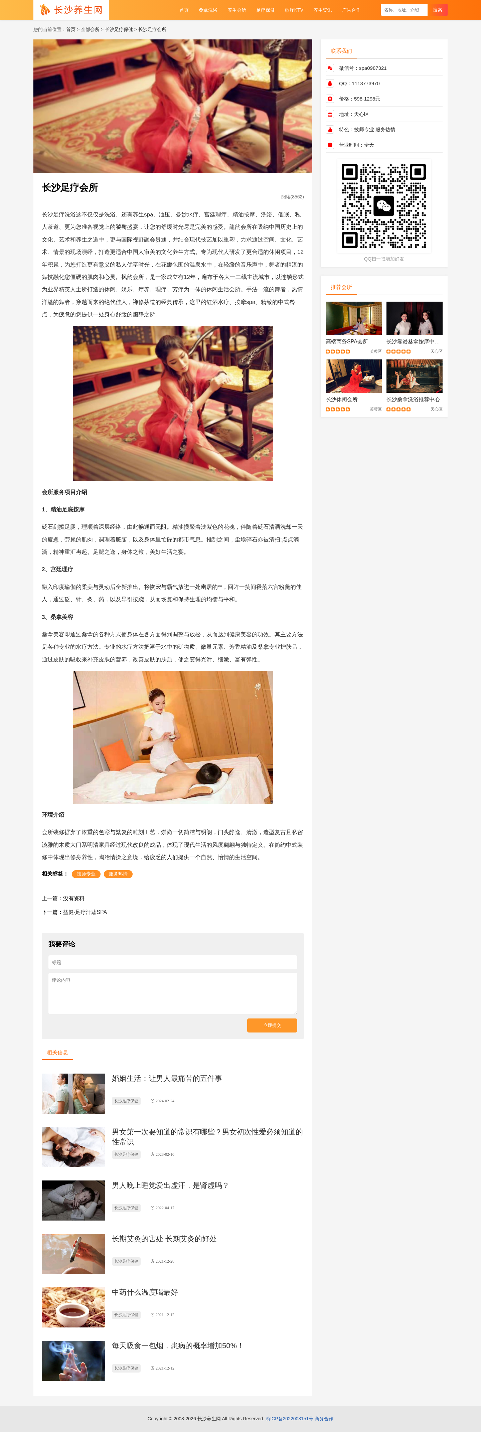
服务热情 (385, 129)
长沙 (47, 214)
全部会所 (90, 29)
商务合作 (324, 1418)
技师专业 (364, 129)
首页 (70, 29)
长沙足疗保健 (119, 29)
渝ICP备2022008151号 (289, 1418)
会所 (246, 227)
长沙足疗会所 (152, 29)
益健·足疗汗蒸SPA (85, 912)
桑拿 (56, 617)
